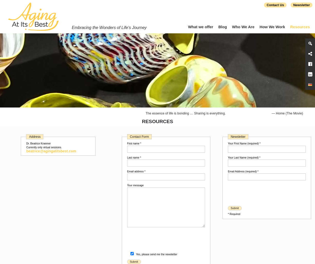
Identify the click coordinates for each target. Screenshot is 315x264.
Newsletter (301, 5)
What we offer (200, 27)
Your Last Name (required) (244, 157)
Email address (136, 171)
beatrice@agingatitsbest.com (51, 151)
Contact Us (275, 5)
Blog (222, 27)
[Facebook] (310, 64)
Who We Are (243, 27)
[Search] (310, 43)
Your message (135, 185)
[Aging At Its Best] (310, 85)
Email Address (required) (243, 171)
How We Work (272, 27)
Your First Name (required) (244, 143)
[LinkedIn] (310, 74)
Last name (134, 157)
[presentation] (166, 241)
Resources (300, 27)
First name (134, 143)
